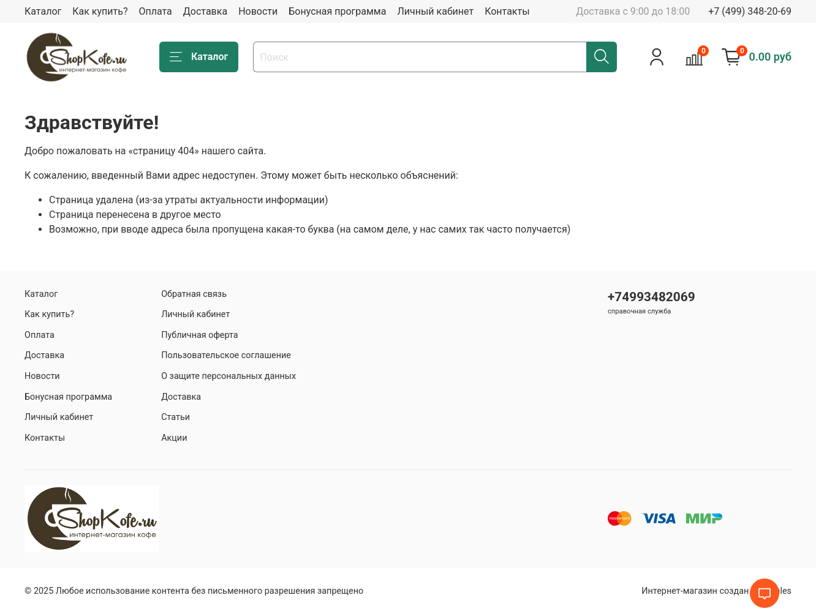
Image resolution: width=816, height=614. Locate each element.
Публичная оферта (199, 335)
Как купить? (99, 11)
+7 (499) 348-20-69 (749, 11)
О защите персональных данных (228, 376)
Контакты (507, 11)
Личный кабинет (435, 11)
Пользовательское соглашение (226, 355)
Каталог (43, 11)
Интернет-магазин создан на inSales (716, 591)
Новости (258, 11)
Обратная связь (194, 294)
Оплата (155, 11)
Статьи (175, 417)
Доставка (205, 11)
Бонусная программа (337, 11)
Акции (174, 438)
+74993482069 (651, 297)
